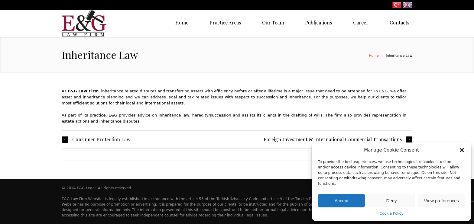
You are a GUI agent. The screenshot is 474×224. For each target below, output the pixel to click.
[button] (462, 150)
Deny (391, 200)
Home (373, 56)
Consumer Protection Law (101, 139)
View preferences (441, 200)
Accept (342, 200)
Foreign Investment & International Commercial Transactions (333, 139)
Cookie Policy (391, 213)
